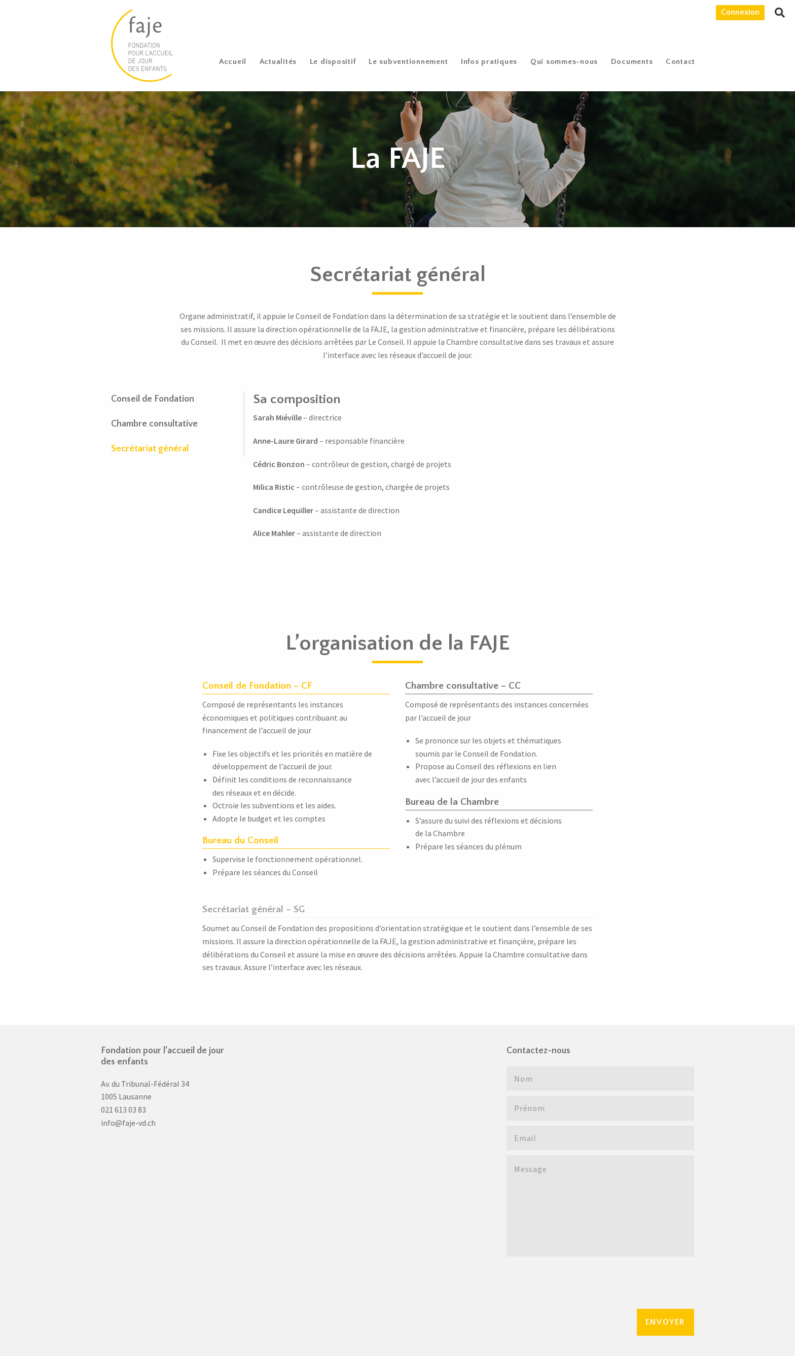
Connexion (740, 12)
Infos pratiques (489, 61)
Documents (632, 61)
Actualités (278, 61)
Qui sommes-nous (564, 61)
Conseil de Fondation (152, 399)
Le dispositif (333, 61)
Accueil (232, 61)
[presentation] (584, 1281)
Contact (680, 61)
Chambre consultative (154, 424)
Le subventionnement (408, 61)
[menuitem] (232, 61)
